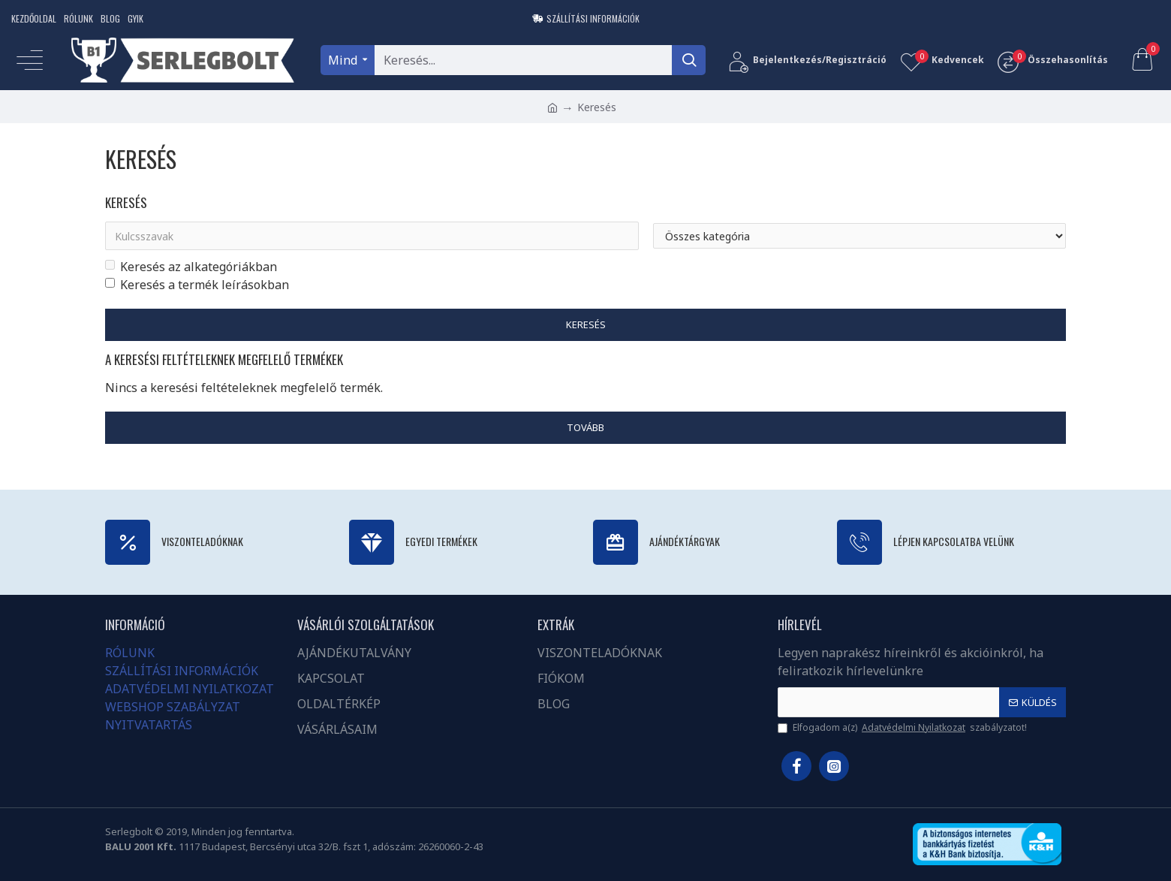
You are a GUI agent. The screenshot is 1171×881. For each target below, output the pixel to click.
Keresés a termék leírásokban (197, 284)
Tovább (585, 428)
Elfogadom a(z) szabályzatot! (902, 728)
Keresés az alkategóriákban (191, 266)
